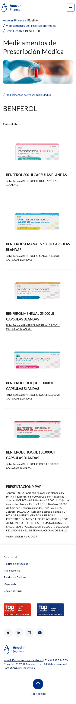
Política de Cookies (15, 577)
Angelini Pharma (13, 20)
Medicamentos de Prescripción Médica (30, 25)
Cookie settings (13, 590)
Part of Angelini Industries (19, 667)
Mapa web (10, 584)
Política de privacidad (16, 563)
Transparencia (12, 570)
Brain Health (13, 31)
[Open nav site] (70, 7)
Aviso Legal (10, 557)
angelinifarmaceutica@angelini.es (23, 660)
